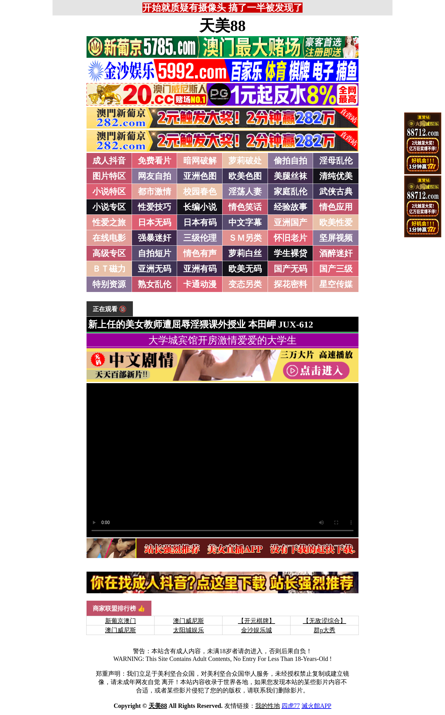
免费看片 (154, 160)
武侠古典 (336, 191)
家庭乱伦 (290, 191)
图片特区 (109, 176)
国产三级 (336, 268)
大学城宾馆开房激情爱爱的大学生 (222, 340)
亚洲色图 (200, 176)
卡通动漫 (200, 284)
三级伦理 (200, 238)
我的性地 (267, 705)
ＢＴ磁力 (109, 268)
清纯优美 (336, 176)
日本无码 (154, 222)
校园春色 (200, 191)
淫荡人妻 (245, 191)
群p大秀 (324, 630)
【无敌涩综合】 (324, 620)
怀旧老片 (290, 238)
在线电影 (109, 238)
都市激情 (154, 191)
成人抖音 (109, 160)
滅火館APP (317, 705)
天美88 (222, 25)
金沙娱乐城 (256, 630)
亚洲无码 (154, 268)
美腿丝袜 (290, 176)
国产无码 (290, 268)
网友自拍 (154, 176)
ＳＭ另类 (245, 238)
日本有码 (200, 222)
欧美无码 (245, 268)
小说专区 (109, 207)
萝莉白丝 (245, 253)
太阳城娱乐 (188, 630)
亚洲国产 (290, 222)
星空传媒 (336, 284)
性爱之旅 (109, 222)
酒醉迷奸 (336, 253)
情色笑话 (245, 207)
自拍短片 (154, 253)
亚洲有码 (200, 268)
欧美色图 (245, 176)
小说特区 (109, 191)
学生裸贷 (290, 253)
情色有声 (200, 253)
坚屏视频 (336, 238)
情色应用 (336, 207)
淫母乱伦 (336, 160)
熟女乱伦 (154, 284)
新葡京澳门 (120, 620)
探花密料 (290, 284)
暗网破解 (200, 160)
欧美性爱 (336, 222)
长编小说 (200, 207)
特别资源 (109, 284)
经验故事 (290, 207)
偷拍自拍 (290, 160)
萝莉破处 (245, 160)
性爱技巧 (154, 207)
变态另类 (245, 284)
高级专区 (109, 253)
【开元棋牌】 (256, 620)
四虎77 (291, 705)
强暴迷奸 (154, 238)
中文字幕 (245, 222)
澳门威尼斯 (188, 620)
